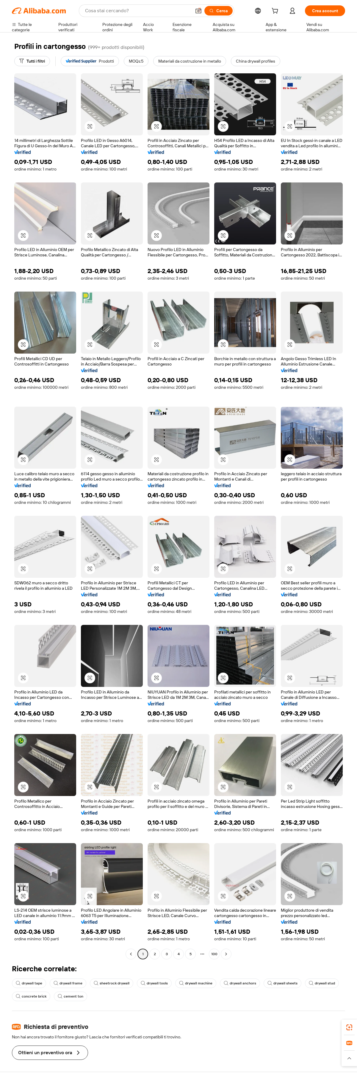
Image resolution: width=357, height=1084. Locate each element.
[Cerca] (218, 11)
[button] (198, 10)
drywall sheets (282, 983)
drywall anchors (240, 983)
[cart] (276, 11)
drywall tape (29, 983)
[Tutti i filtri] (32, 61)
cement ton (70, 996)
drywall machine (195, 983)
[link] (349, 1027)
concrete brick (31, 996)
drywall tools (154, 983)
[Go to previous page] (131, 954)
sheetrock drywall (111, 983)
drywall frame (68, 983)
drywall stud (322, 983)
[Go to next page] (226, 954)
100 (214, 954)
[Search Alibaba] (137, 10)
